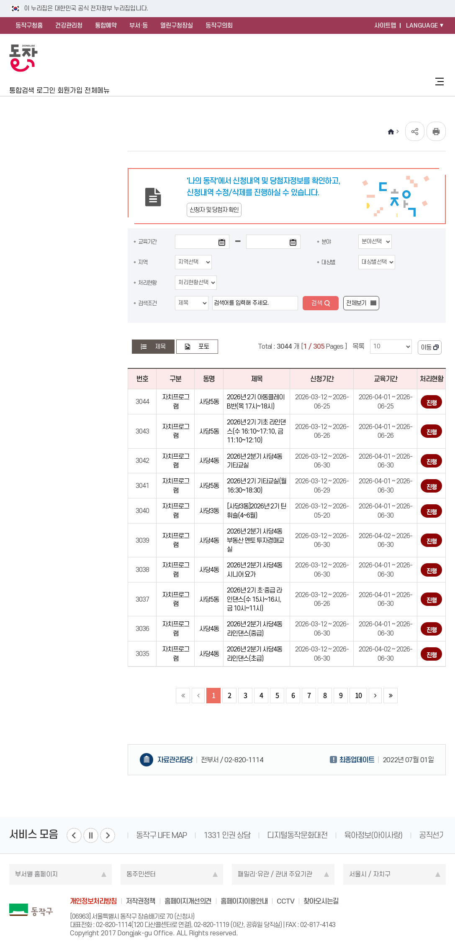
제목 (160, 346)
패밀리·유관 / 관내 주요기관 (275, 874)
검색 (316, 303)
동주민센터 (141, 874)
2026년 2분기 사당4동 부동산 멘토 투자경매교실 (255, 540)
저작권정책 (140, 901)
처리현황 (147, 282)
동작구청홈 (29, 25)
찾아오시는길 (321, 901)
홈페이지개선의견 (188, 901)
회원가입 (69, 90)
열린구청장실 (176, 25)
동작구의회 (219, 25)
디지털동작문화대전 (297, 835)
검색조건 (147, 303)
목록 (358, 346)
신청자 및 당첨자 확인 (214, 210)
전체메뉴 (97, 90)
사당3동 (209, 511)
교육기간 (147, 241)
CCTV (285, 901)
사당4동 (209, 461)
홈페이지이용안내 (244, 901)
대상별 (328, 262)
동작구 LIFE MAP (161, 835)
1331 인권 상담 (226, 835)
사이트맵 (385, 25)
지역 (142, 262)
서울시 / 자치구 (370, 874)
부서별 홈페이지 (36, 874)
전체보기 (356, 303)
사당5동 (209, 402)
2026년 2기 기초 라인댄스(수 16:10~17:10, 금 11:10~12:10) (256, 431)
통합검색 (21, 90)
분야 (326, 241)
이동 (426, 347)
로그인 (45, 90)
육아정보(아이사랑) (373, 835)
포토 (203, 346)
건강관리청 (68, 25)
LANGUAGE (422, 25)
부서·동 (138, 25)
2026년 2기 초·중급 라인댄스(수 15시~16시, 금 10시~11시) (254, 599)
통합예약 (106, 25)
